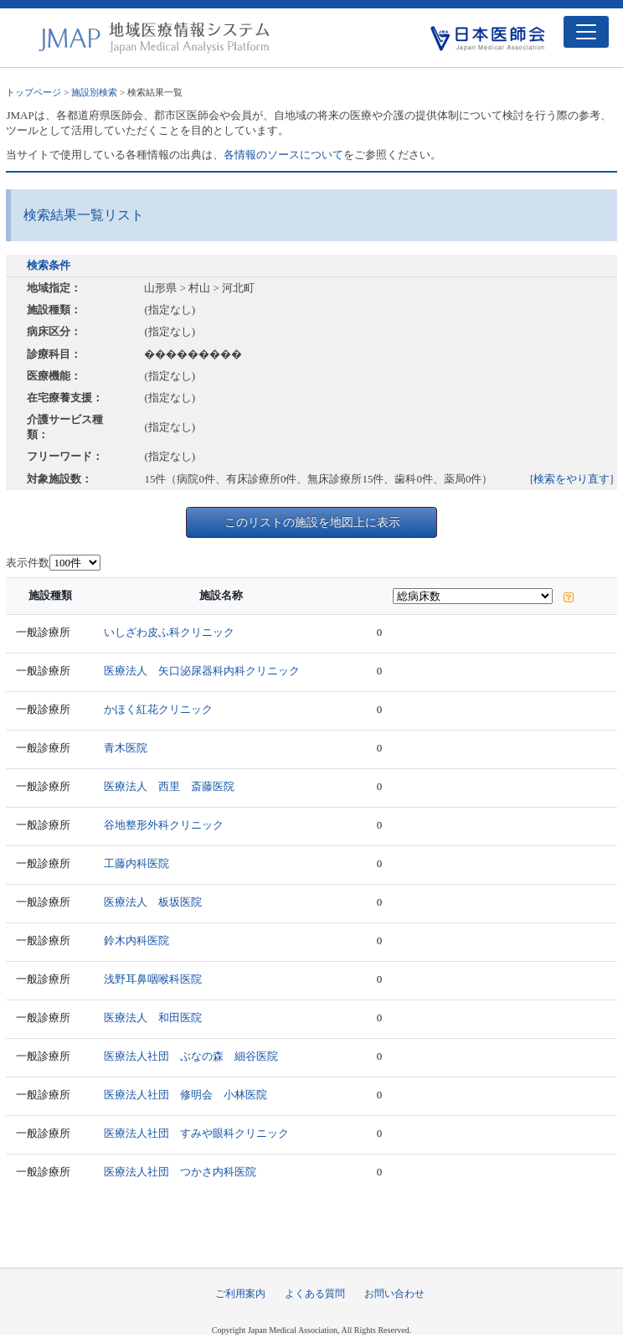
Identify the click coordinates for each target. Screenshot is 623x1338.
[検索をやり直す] (572, 479)
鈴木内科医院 (136, 940)
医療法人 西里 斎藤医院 (169, 786)
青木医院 (125, 747)
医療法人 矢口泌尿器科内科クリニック (202, 670)
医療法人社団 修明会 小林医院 (185, 1094)
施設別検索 (94, 92)
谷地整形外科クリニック (164, 825)
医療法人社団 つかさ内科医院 (180, 1171)
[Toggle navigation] (586, 32)
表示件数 (27, 562)
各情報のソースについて (283, 154)
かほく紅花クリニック (158, 709)
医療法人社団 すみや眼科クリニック (196, 1133)
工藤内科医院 (136, 863)
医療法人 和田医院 (153, 1017)
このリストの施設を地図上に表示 (312, 522)
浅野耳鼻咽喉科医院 (153, 979)
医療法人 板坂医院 (153, 902)
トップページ (33, 92)
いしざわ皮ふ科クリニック (169, 632)
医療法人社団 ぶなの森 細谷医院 (191, 1056)
